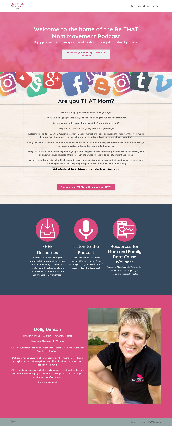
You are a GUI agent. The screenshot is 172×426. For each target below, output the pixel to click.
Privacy (142, 422)
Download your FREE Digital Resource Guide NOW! (86, 54)
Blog (133, 6)
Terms (134, 422)
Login (158, 6)
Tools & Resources (145, 6)
